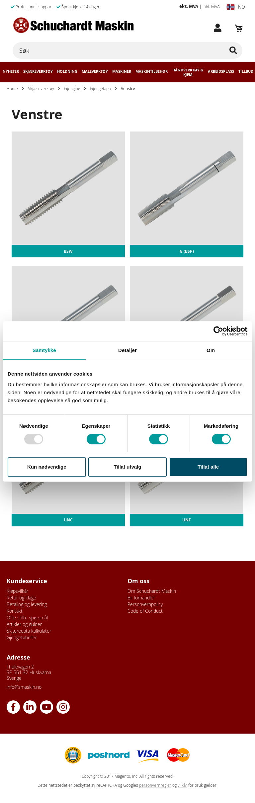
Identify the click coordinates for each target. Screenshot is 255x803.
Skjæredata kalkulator (29, 631)
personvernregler (155, 785)
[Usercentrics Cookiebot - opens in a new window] (218, 331)
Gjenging (72, 88)
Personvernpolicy (145, 604)
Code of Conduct (145, 611)
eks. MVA (188, 6)
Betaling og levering (27, 604)
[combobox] (127, 50)
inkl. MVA (211, 6)
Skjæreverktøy (38, 71)
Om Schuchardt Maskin (152, 591)
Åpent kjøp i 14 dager (78, 6)
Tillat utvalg (127, 467)
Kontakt (15, 611)
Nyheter (11, 71)
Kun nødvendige (46, 467)
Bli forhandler (141, 597)
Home (12, 88)
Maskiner (121, 71)
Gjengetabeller (22, 637)
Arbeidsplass (221, 71)
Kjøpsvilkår (17, 591)
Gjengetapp (100, 88)
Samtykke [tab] (44, 350)
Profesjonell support (32, 6)
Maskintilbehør (151, 71)
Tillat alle (208, 467)
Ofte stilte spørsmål (27, 617)
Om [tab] (211, 350)
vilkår (182, 785)
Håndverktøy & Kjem (187, 72)
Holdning (67, 71)
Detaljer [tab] (127, 350)
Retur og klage (21, 597)
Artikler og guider (24, 624)
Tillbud (245, 71)
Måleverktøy (95, 71)
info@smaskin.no (24, 687)
